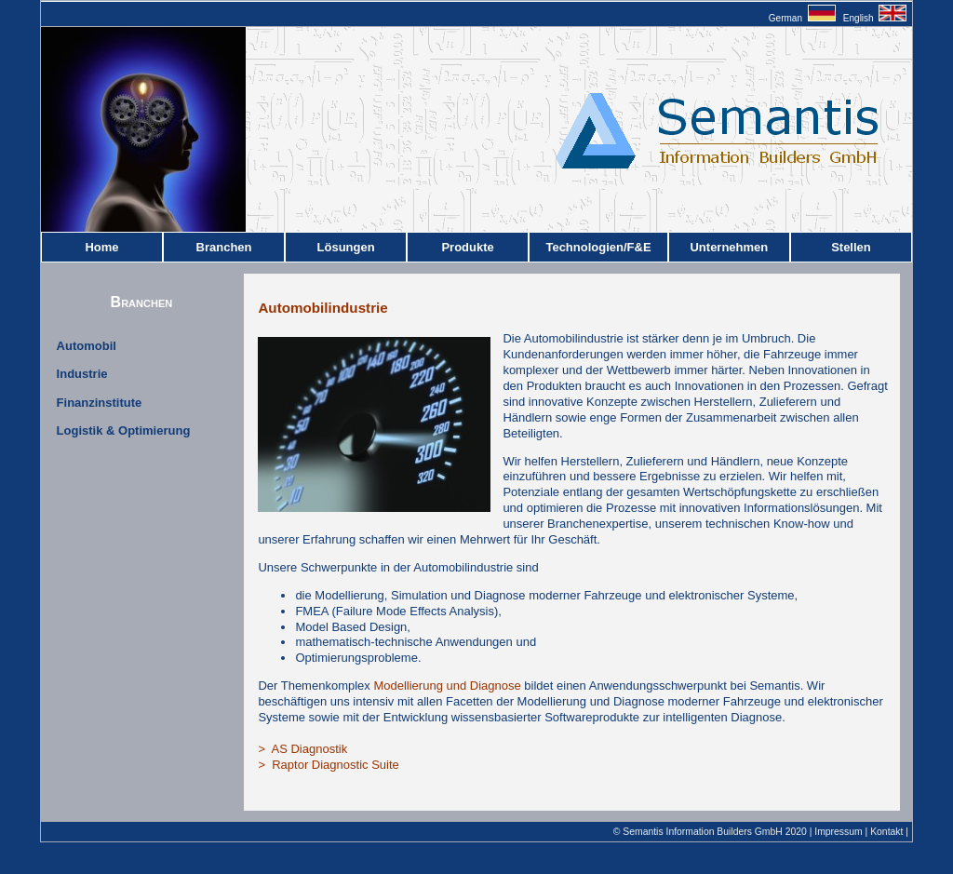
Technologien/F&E (598, 247)
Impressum (838, 832)
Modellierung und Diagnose (446, 685)
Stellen (851, 247)
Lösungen (346, 247)
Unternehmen (729, 247)
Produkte (467, 247)
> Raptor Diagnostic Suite (328, 765)
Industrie (82, 374)
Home (101, 247)
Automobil (86, 346)
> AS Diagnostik (302, 749)
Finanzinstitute (99, 403)
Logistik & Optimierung (124, 430)
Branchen (224, 247)
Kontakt (886, 832)
